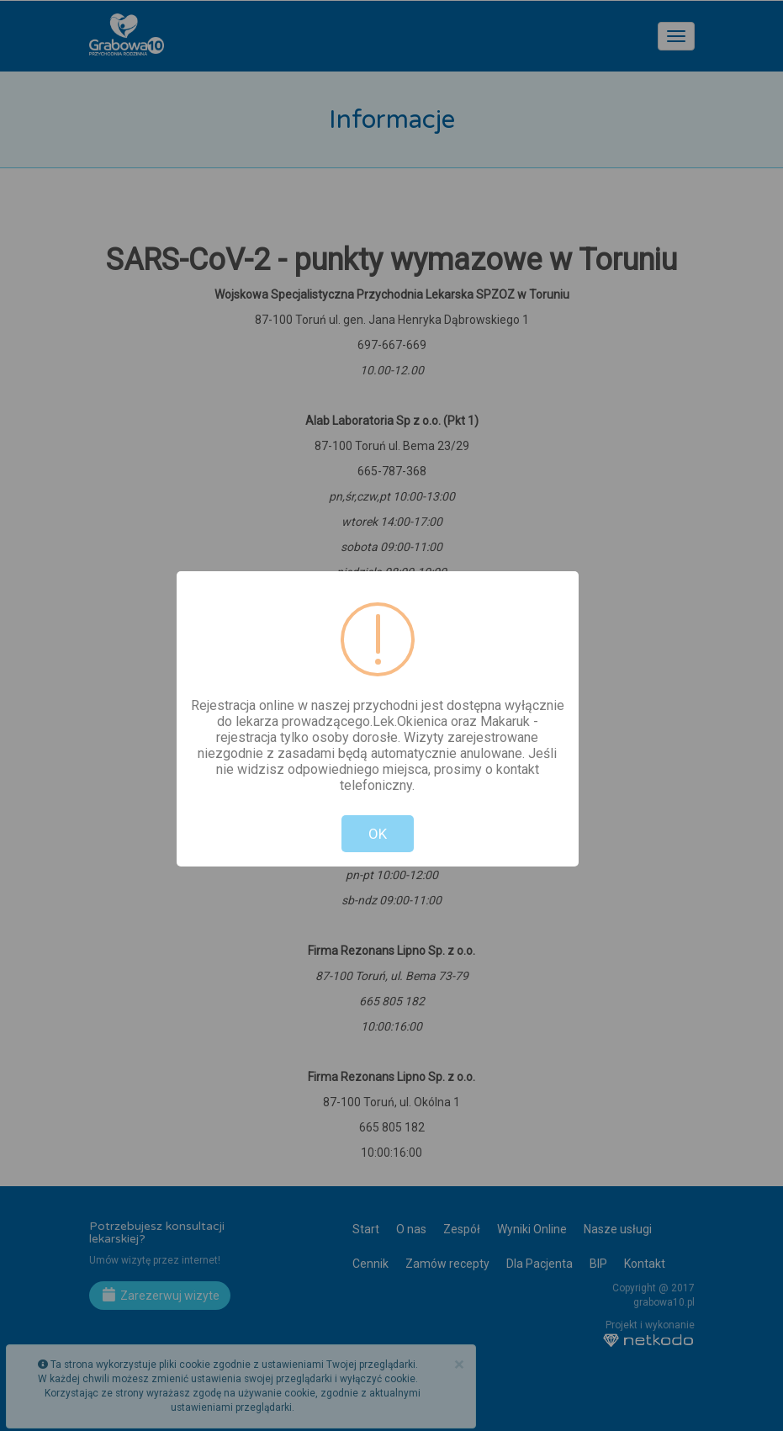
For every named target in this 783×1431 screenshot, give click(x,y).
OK (377, 833)
